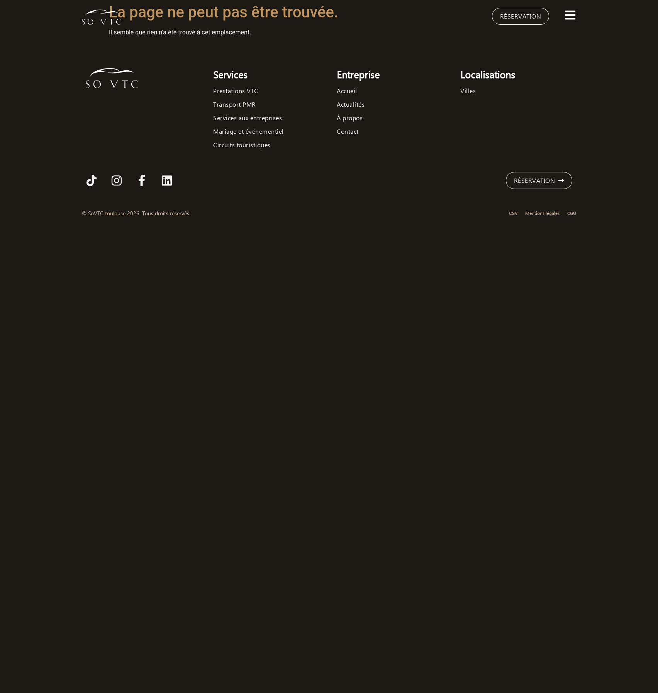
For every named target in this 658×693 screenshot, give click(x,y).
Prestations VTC (235, 91)
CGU (571, 213)
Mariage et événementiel (248, 131)
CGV (513, 213)
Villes (468, 91)
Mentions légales (542, 213)
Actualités (351, 104)
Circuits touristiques (242, 145)
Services (230, 74)
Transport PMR (234, 104)
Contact (348, 131)
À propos (350, 118)
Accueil (347, 91)
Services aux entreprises (247, 118)
